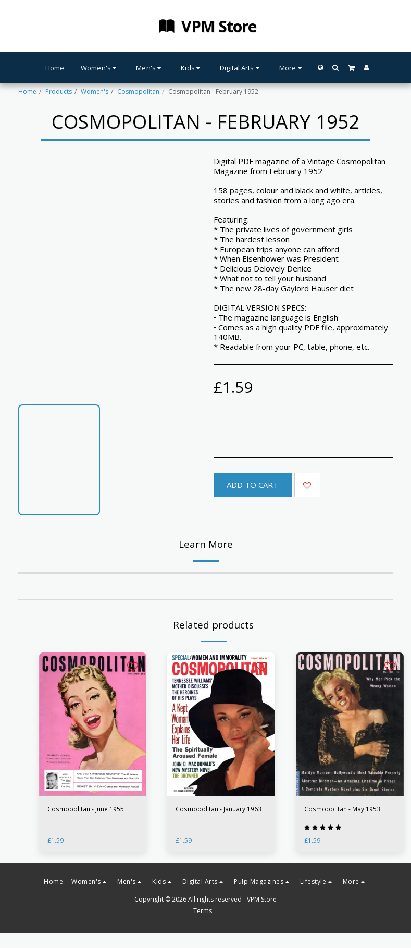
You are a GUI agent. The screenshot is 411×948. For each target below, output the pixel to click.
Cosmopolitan (138, 91)
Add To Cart (252, 484)
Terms (202, 911)
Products (58, 91)
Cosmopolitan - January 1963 (218, 809)
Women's (94, 91)
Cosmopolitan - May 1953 (342, 809)
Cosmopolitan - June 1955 (85, 809)
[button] (336, 67)
